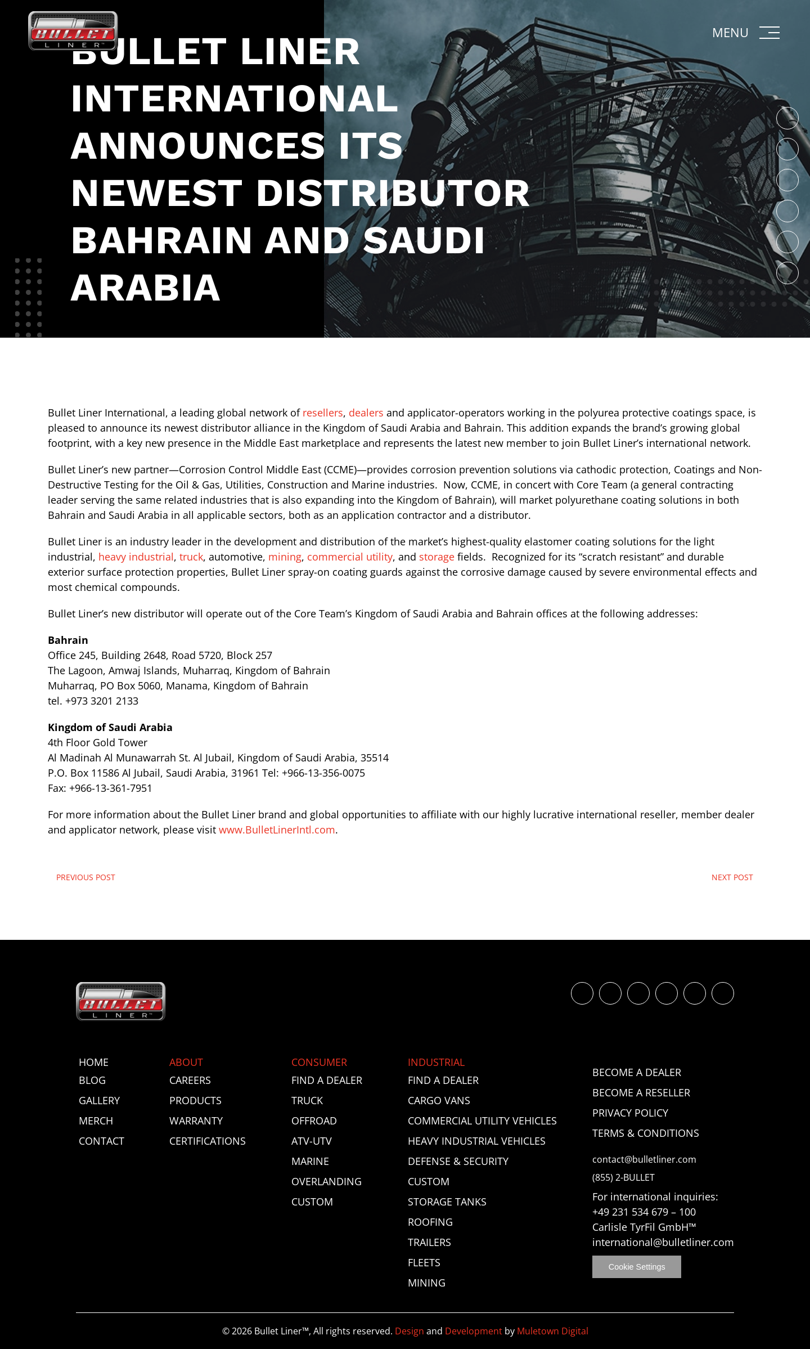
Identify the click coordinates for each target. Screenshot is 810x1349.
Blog (92, 1080)
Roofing (430, 1222)
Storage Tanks (447, 1201)
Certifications (207, 1141)
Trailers (429, 1242)
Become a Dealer (636, 1072)
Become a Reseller (641, 1092)
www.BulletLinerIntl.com (277, 829)
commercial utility (350, 556)
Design (409, 1331)
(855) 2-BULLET (623, 1178)
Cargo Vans (439, 1100)
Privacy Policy (630, 1112)
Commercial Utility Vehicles (482, 1120)
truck (191, 556)
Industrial (436, 1062)
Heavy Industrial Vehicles (477, 1141)
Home (94, 1062)
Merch (96, 1120)
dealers (366, 412)
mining (285, 556)
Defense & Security (458, 1161)
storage (436, 556)
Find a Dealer (326, 1080)
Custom (312, 1201)
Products (195, 1100)
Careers (190, 1080)
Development (473, 1331)
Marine (310, 1161)
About (186, 1062)
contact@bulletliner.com (644, 1160)
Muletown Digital (552, 1331)
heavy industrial (136, 556)
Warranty (196, 1120)
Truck (307, 1100)
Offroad (314, 1120)
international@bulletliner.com (663, 1242)
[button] (747, 32)
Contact (101, 1141)
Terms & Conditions (645, 1133)
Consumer (319, 1062)
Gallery (99, 1100)
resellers (323, 412)
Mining (427, 1282)
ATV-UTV (311, 1141)
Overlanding (326, 1181)
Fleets (424, 1262)
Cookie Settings (637, 1266)
